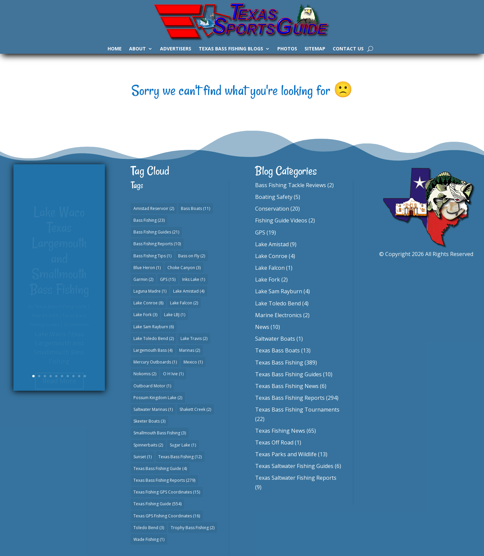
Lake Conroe (271, 256)
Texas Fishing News (280, 430)
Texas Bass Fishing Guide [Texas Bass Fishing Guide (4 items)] (160, 468)
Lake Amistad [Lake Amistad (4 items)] (188, 291)
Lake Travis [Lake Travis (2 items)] (193, 338)
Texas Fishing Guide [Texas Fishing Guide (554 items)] (157, 504)
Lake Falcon (270, 267)
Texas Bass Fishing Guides (288, 374)
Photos (287, 49)
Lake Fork (267, 279)
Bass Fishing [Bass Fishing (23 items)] (149, 220)
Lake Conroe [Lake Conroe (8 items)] (148, 303)
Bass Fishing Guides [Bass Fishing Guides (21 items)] (156, 232)
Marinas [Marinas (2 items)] (189, 350)
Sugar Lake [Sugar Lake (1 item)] (183, 445)
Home (115, 49)
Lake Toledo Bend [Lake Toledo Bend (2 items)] (153, 338)
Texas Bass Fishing (279, 362)
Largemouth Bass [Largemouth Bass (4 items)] (152, 350)
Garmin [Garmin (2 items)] (143, 279)
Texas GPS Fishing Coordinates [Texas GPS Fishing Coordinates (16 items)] (166, 516)
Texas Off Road (274, 442)
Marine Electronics (278, 315)
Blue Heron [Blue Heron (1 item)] (147, 267)
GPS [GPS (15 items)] (167, 279)
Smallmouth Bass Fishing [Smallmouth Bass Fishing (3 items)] (159, 433)
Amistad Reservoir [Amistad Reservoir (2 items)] (153, 208)
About (137, 49)
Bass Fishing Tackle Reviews (290, 185)
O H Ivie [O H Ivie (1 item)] (173, 374)
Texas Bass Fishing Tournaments (297, 409)
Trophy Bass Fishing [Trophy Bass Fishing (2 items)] (192, 527)
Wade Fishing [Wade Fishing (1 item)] (148, 539)
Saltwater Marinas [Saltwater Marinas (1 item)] (153, 409)
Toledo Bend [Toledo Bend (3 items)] (148, 527)
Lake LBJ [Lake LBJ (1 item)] (174, 314)
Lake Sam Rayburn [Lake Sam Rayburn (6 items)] (153, 327)
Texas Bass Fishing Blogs (231, 49)
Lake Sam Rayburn (278, 291)
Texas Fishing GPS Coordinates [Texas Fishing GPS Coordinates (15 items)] (166, 492)
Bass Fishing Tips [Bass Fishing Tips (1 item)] (152, 256)
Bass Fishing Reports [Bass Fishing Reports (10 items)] (157, 244)
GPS (260, 232)
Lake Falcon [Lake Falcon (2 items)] (184, 303)
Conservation (272, 208)
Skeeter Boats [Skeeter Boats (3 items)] (149, 421)
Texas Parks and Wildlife (286, 454)
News (262, 327)
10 (85, 376)
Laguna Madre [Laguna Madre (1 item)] (149, 291)
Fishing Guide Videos (281, 220)
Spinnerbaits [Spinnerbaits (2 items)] (148, 445)
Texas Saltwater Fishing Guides (294, 466)
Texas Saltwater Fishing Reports (295, 477)
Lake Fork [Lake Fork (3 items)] (145, 314)
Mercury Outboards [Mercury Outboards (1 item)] (155, 362)
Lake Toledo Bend (278, 303)
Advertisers (175, 49)
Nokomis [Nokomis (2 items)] (144, 374)
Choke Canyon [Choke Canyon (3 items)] (184, 267)
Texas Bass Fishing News (287, 386)
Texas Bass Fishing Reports (290, 397)
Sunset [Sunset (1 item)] (142, 457)
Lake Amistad (272, 244)
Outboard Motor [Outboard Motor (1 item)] (152, 386)
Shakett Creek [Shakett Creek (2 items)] (195, 409)
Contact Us (348, 49)
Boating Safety (273, 197)
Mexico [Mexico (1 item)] (193, 362)
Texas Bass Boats (277, 350)
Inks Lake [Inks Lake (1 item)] (193, 279)
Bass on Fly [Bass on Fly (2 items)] (191, 256)
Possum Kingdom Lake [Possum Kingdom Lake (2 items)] (157, 397)
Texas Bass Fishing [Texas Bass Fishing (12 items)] (180, 457)
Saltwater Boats (275, 338)
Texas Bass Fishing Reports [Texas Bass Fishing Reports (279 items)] (164, 480)
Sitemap (315, 49)
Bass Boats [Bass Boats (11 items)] (195, 208)
